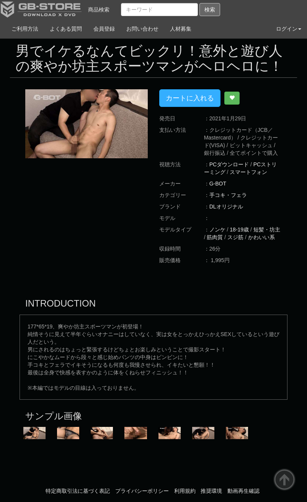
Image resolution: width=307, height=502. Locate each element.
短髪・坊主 (266, 229)
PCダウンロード (229, 164)
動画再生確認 (243, 491)
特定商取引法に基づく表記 (78, 491)
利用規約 (185, 491)
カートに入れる (190, 98)
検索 (209, 10)
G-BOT (217, 183)
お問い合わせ (142, 29)
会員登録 (104, 29)
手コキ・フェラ (228, 195)
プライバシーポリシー (142, 491)
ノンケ (217, 229)
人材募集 (180, 29)
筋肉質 (215, 237)
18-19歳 (239, 229)
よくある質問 (66, 29)
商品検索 (98, 10)
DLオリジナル (226, 206)
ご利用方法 (24, 29)
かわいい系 (261, 237)
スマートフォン (248, 172)
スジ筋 (235, 237)
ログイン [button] (288, 29)
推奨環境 (211, 491)
